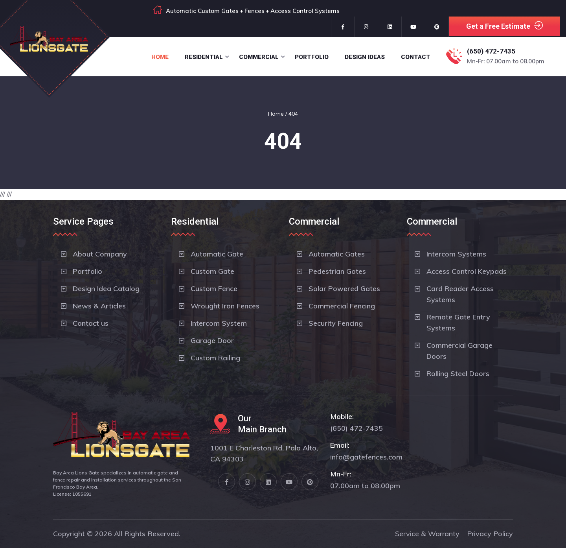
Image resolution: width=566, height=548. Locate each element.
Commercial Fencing (342, 305)
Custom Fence (214, 288)
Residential (204, 57)
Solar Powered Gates (344, 288)
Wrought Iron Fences (225, 305)
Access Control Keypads (466, 271)
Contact (415, 57)
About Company (100, 253)
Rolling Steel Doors (457, 373)
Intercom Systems (456, 253)
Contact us (90, 323)
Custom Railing (215, 357)
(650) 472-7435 (491, 51)
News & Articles (99, 305)
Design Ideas (365, 57)
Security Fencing (336, 323)
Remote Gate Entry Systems (458, 322)
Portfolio (312, 57)
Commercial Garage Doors (459, 351)
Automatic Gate (217, 253)
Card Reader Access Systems (460, 294)
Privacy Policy (490, 533)
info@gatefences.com (366, 456)
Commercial (259, 57)
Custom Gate (212, 271)
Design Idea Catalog (106, 288)
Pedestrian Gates (337, 271)
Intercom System (219, 323)
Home (160, 57)
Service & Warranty (427, 533)
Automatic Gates (337, 253)
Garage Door (212, 340)
